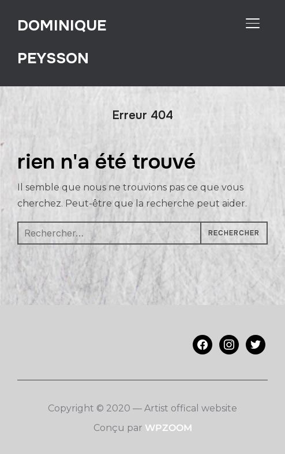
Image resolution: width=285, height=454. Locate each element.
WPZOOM (168, 427)
